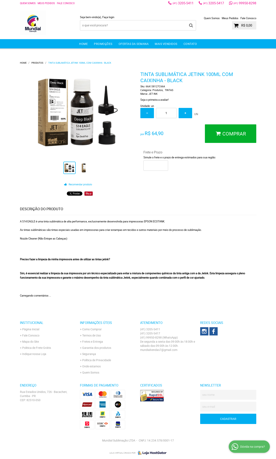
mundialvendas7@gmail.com (158, 350)
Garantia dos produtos (96, 348)
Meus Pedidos (46, 3)
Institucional (31, 322)
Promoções (103, 44)
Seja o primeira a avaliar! (154, 100)
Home (83, 44)
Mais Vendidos (166, 44)
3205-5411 (183, 3)
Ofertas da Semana (134, 44)
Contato (190, 44)
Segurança (89, 354)
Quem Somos (28, 3)
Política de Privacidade (96, 360)
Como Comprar (92, 329)
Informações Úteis (96, 322)
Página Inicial (30, 329)
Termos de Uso (91, 335)
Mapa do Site (30, 341)
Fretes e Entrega (92, 341)
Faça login (108, 17)
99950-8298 (244, 3)
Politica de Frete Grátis (36, 348)
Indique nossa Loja (34, 354)
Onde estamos (91, 366)
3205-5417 (213, 3)
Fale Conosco (66, 3)
